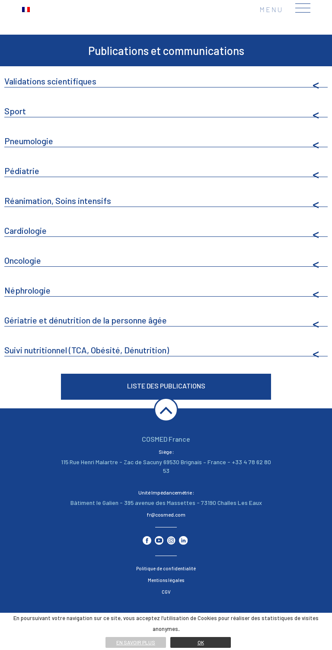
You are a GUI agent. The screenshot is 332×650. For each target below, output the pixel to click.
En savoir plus (135, 642)
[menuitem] (26, 9)
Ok (201, 642)
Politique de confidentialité (166, 568)
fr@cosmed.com (166, 514)
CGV (166, 592)
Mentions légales (166, 580)
